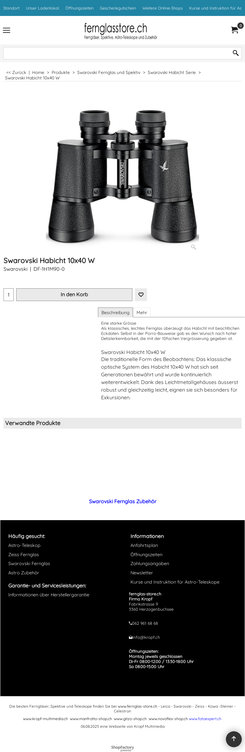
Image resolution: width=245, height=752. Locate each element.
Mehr (142, 312)
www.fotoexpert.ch (205, 718)
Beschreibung (115, 312)
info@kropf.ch (146, 637)
